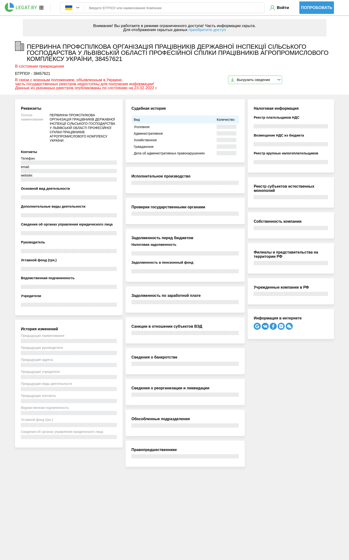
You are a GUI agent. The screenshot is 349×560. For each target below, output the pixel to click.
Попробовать (316, 7)
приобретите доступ (207, 30)
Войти (283, 7)
